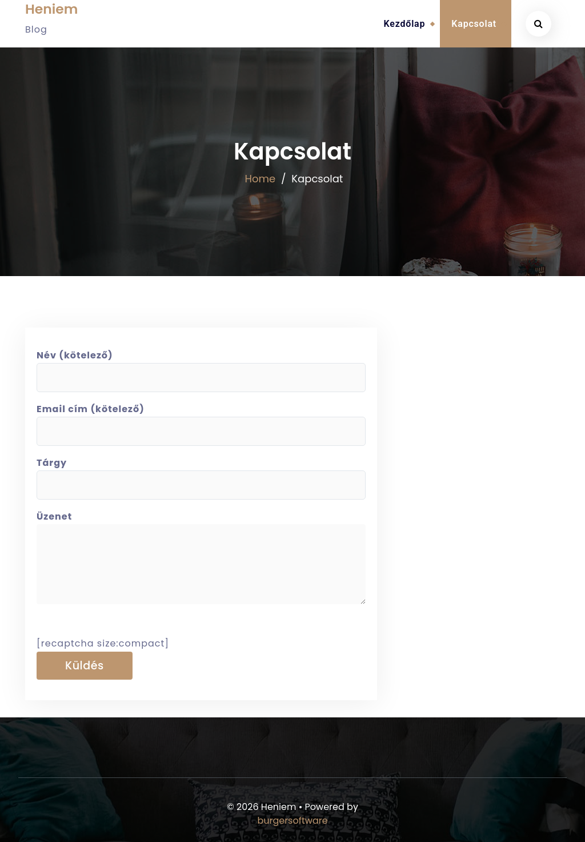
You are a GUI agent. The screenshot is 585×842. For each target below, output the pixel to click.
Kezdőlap (405, 23)
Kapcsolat (473, 23)
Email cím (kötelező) (201, 420)
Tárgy (201, 474)
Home (260, 178)
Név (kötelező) (201, 366)
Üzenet (201, 563)
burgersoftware (292, 820)
